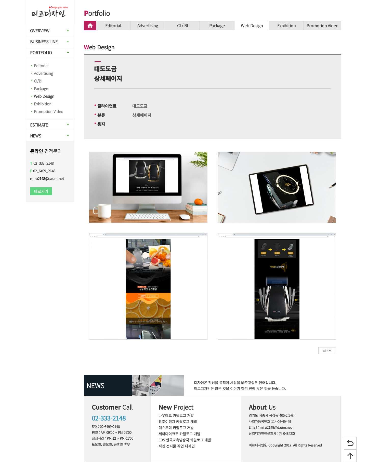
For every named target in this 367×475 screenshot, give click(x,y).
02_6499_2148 (42, 170)
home (90, 25)
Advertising (43, 73)
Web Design (44, 96)
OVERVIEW (39, 30)
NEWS (35, 136)
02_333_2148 (42, 163)
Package (41, 88)
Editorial (41, 65)
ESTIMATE (39, 125)
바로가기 (41, 191)
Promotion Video (48, 111)
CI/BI (38, 80)
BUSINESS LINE (44, 41)
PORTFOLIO (41, 52)
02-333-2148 (109, 417)
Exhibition (42, 103)
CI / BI (182, 25)
